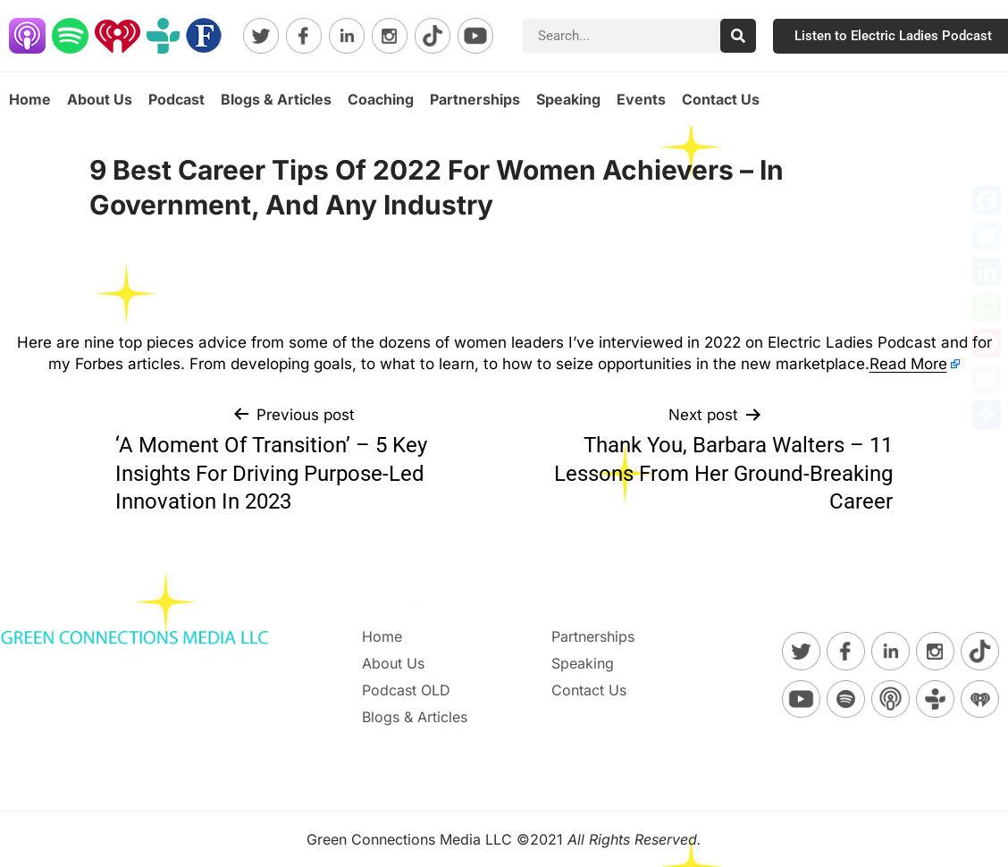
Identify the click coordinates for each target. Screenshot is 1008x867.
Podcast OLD (406, 690)
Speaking (568, 99)
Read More (908, 364)
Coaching (381, 99)
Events (641, 99)
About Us (99, 99)
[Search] (738, 36)
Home (30, 99)
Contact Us (721, 99)
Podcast (176, 99)
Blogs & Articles (276, 99)
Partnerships (475, 99)
